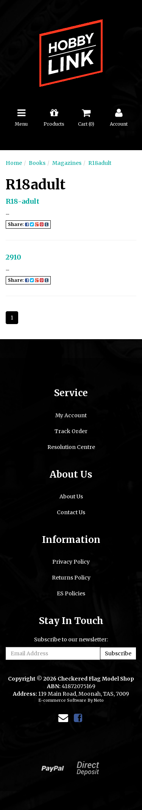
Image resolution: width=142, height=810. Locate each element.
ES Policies (71, 593)
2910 (13, 257)
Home (14, 163)
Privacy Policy (71, 561)
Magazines (66, 163)
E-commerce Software (62, 700)
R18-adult (22, 201)
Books (37, 163)
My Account (71, 415)
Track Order (71, 431)
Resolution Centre (71, 447)
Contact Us (71, 512)
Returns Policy (71, 577)
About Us (71, 496)
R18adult (99, 163)
